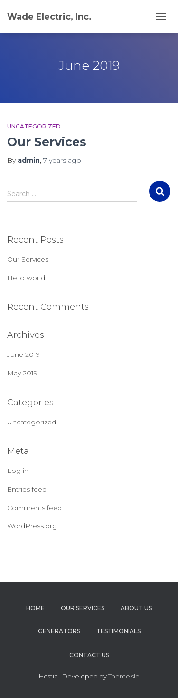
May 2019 (22, 373)
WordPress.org (32, 525)
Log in (17, 470)
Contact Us (89, 655)
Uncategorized (34, 126)
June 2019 (23, 354)
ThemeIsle (124, 676)
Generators (59, 631)
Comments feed (34, 507)
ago (62, 160)
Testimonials (118, 631)
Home (35, 607)
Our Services (46, 142)
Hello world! (27, 278)
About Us (136, 607)
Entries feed (27, 489)
